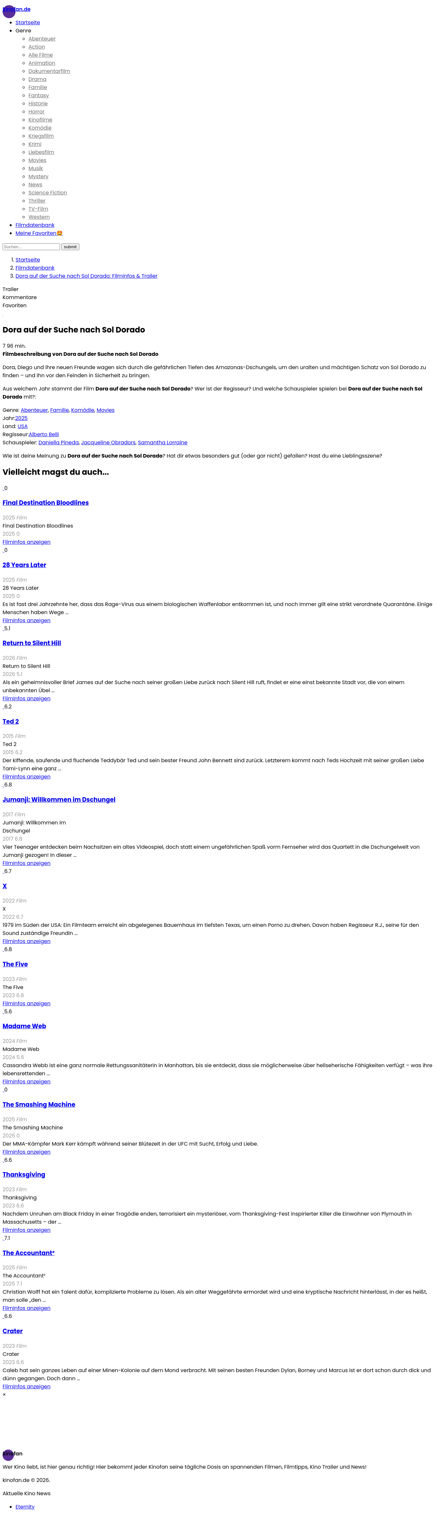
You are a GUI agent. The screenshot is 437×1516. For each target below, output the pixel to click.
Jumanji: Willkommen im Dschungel (59, 799)
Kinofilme (40, 119)
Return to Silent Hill (32, 643)
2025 (21, 418)
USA (22, 426)
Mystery (39, 176)
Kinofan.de (16, 9)
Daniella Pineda (59, 442)
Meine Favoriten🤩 (39, 233)
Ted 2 (11, 721)
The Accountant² (28, 1253)
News (35, 184)
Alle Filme (41, 55)
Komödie (40, 128)
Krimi (35, 144)
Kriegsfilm (41, 136)
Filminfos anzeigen (27, 542)
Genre (23, 30)
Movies (37, 160)
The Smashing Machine (39, 1104)
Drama (37, 79)
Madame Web (24, 1026)
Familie (38, 87)
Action (37, 47)
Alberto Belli (44, 434)
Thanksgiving (24, 1174)
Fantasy (39, 95)
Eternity (25, 1506)
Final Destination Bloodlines (46, 502)
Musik (36, 168)
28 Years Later (24, 565)
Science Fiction (48, 192)
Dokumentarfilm (49, 71)
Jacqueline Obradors (108, 442)
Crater (13, 1331)
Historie (38, 103)
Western (39, 217)
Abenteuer (42, 38)
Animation (42, 63)
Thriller (37, 200)
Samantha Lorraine (163, 442)
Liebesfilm (41, 152)
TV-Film (38, 209)
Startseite (28, 22)
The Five (15, 964)
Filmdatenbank (35, 225)
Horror (36, 111)
